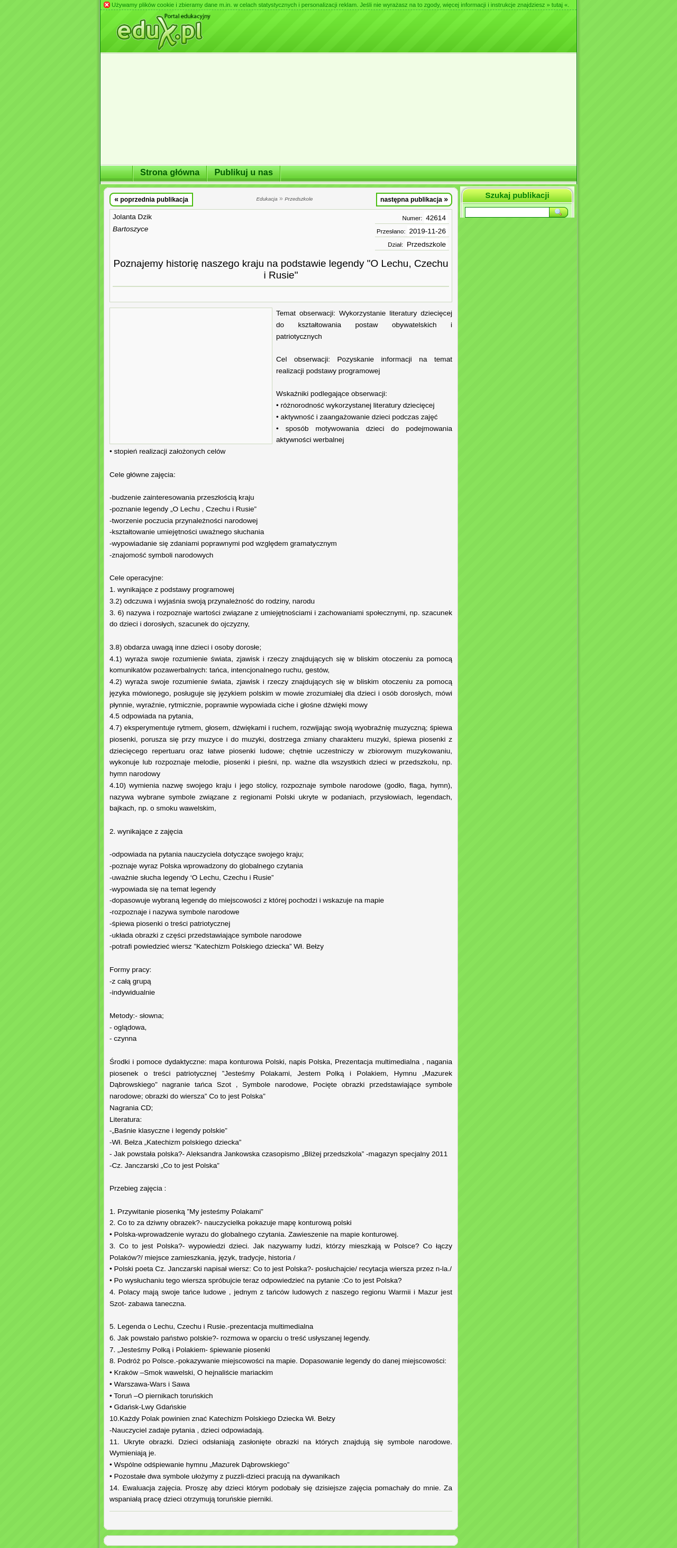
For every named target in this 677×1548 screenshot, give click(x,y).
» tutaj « (557, 5)
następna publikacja (414, 199)
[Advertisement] (191, 376)
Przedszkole (426, 244)
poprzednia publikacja (151, 199)
